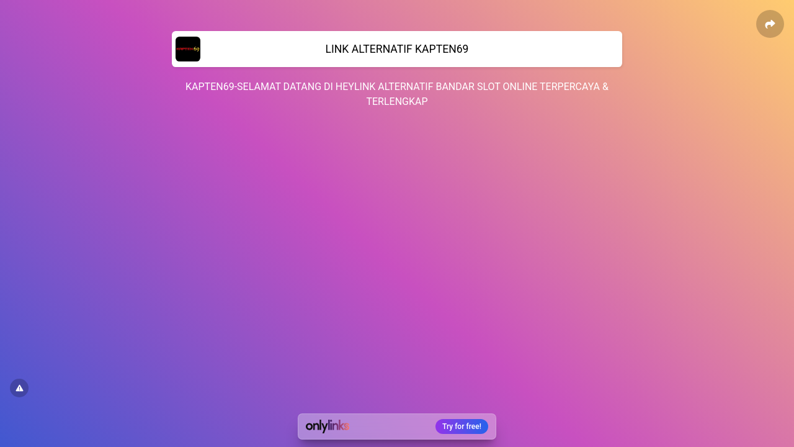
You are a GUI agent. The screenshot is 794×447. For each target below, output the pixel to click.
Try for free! (461, 426)
